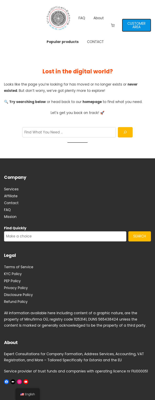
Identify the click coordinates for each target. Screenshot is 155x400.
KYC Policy (13, 273)
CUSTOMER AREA (136, 25)
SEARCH (139, 236)
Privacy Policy (16, 287)
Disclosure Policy (18, 294)
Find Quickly (15, 228)
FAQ (7, 209)
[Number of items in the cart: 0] (113, 25)
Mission (10, 216)
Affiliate (11, 196)
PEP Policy (12, 281)
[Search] (125, 132)
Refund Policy (16, 301)
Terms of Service (18, 267)
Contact (11, 203)
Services (11, 189)
